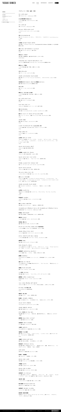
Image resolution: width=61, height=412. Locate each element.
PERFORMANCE (44, 2)
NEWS (33, 2)
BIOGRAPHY (50, 2)
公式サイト (20, 21)
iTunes (20, 32)
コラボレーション (5, 19)
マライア (3, 17)
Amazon (22, 57)
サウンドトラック (5, 20)
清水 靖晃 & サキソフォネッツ (7, 16)
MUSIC (38, 2)
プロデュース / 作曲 (5, 22)
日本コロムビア (31, 15)
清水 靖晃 (3, 14)
